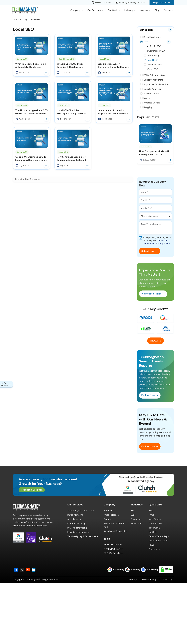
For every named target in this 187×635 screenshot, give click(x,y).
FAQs (151, 514)
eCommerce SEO (156, 50)
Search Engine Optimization (80, 510)
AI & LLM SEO (154, 46)
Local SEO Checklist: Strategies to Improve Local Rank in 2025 (72, 112)
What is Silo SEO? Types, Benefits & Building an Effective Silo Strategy (70, 65)
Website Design (152, 102)
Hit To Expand (6, 384)
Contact (168, 10)
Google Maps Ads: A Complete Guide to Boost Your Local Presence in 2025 (114, 65)
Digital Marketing (152, 37)
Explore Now (148, 395)
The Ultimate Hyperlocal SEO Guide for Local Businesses (31, 112)
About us (108, 510)
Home (16, 19)
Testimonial (154, 527)
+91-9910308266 (101, 2)
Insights (145, 10)
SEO (61, 59)
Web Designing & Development (82, 536)
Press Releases (111, 514)
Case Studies (155, 523)
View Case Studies (151, 293)
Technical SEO (154, 64)
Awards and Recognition (115, 531)
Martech (148, 98)
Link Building (153, 55)
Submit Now (148, 251)
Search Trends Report (159, 536)
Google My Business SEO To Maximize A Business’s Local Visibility (31, 158)
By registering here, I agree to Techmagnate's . (157, 240)
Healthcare (136, 523)
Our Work (114, 10)
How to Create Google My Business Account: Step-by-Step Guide (73, 158)
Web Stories (155, 519)
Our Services (95, 10)
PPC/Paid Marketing (77, 527)
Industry (129, 10)
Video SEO (152, 69)
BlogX (152, 545)
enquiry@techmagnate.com (130, 2)
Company (76, 10)
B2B (132, 514)
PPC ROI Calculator (113, 548)
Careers (107, 519)
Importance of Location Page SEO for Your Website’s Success (114, 112)
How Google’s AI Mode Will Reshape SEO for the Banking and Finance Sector (155, 153)
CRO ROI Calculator (113, 553)
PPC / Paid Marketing (154, 75)
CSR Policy (167, 579)
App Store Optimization (156, 84)
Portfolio (153, 532)
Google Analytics (152, 88)
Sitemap (132, 579)
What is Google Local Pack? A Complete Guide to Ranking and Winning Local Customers (30, 65)
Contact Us (154, 549)
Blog (157, 10)
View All (154, 340)
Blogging (148, 107)
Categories (147, 30)
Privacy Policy (149, 579)
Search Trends (151, 93)
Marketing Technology (78, 532)
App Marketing (74, 519)
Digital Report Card (158, 540)
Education (136, 519)
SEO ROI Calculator (113, 544)
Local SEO (22, 59)
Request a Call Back (31, 489)
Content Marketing (153, 79)
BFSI (133, 510)
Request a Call (161, 2)
